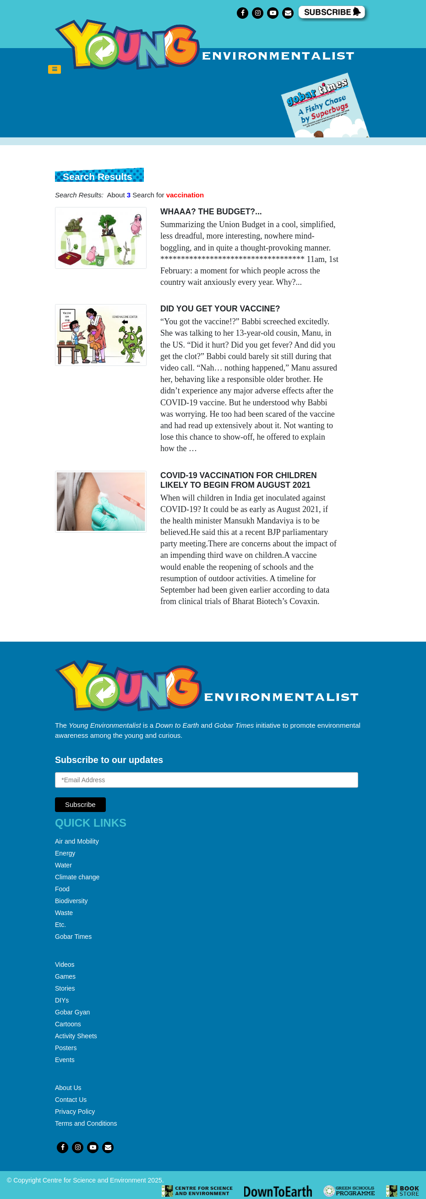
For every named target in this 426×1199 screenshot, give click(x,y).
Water (63, 865)
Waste (64, 912)
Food (62, 889)
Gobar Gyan (72, 1012)
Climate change (77, 877)
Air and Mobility (77, 841)
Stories (65, 988)
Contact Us (71, 1099)
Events (65, 1059)
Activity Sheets (76, 1036)
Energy (65, 853)
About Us (68, 1087)
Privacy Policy (75, 1111)
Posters (65, 1048)
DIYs (62, 1000)
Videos (65, 964)
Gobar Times (73, 936)
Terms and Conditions (86, 1123)
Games (65, 976)
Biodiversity (71, 901)
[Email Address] (206, 780)
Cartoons (68, 1024)
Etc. (60, 924)
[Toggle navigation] (54, 69)
